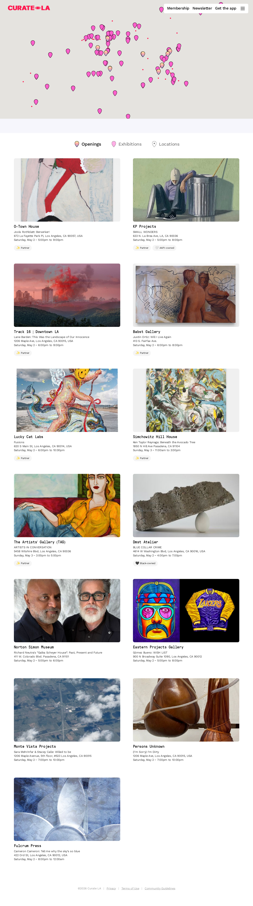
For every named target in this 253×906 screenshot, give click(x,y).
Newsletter (202, 8)
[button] (143, 54)
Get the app (225, 8)
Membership (178, 8)
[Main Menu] (243, 8)
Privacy (111, 888)
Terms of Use (130, 888)
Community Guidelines (160, 888)
